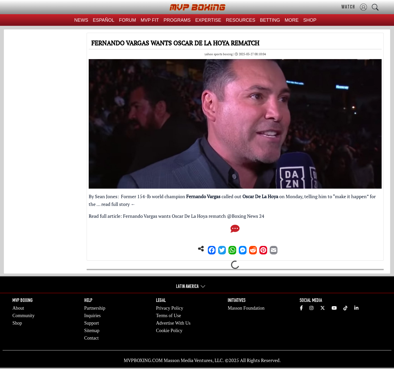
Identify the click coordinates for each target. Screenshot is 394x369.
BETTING (270, 20)
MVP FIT (150, 20)
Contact (91, 338)
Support (91, 323)
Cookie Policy (169, 330)
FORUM (127, 20)
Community (23, 315)
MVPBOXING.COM (143, 360)
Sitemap (92, 330)
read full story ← (118, 204)
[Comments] (235, 230)
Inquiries (92, 315)
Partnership (94, 308)
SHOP (309, 20)
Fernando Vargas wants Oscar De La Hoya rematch (174, 216)
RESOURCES (240, 20)
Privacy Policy (169, 308)
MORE (292, 20)
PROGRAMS (177, 20)
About (18, 308)
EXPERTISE (208, 20)
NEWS (81, 20)
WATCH (348, 7)
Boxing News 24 (248, 216)
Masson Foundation (246, 308)
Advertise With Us (173, 323)
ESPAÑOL (103, 20)
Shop (17, 323)
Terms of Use (168, 315)
